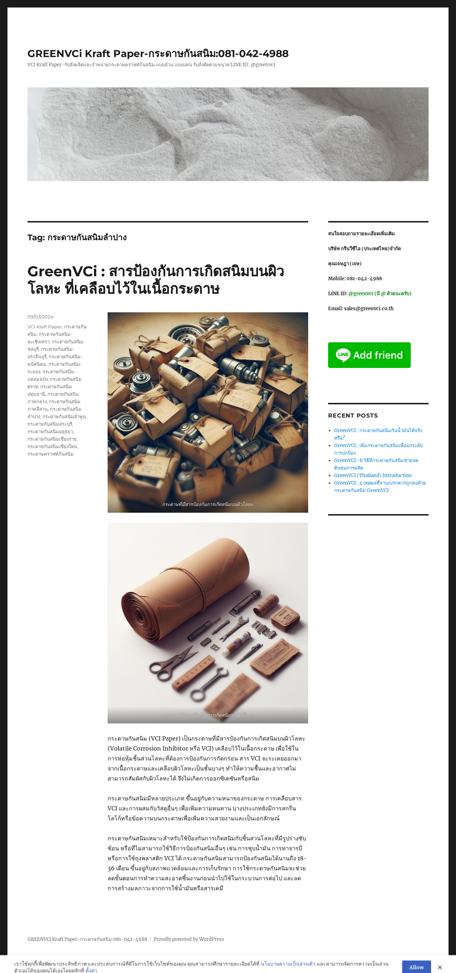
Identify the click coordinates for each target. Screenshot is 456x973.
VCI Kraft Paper (44, 326)
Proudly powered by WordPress (189, 939)
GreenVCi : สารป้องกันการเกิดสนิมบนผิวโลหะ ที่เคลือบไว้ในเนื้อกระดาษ (155, 279)
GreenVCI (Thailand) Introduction (373, 475)
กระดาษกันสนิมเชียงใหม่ (52, 446)
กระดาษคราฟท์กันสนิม (50, 454)
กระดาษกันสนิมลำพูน (64, 416)
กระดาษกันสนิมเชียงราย (52, 439)
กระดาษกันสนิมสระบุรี (49, 424)
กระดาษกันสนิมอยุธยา (50, 431)
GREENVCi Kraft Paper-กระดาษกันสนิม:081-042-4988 (158, 53)
